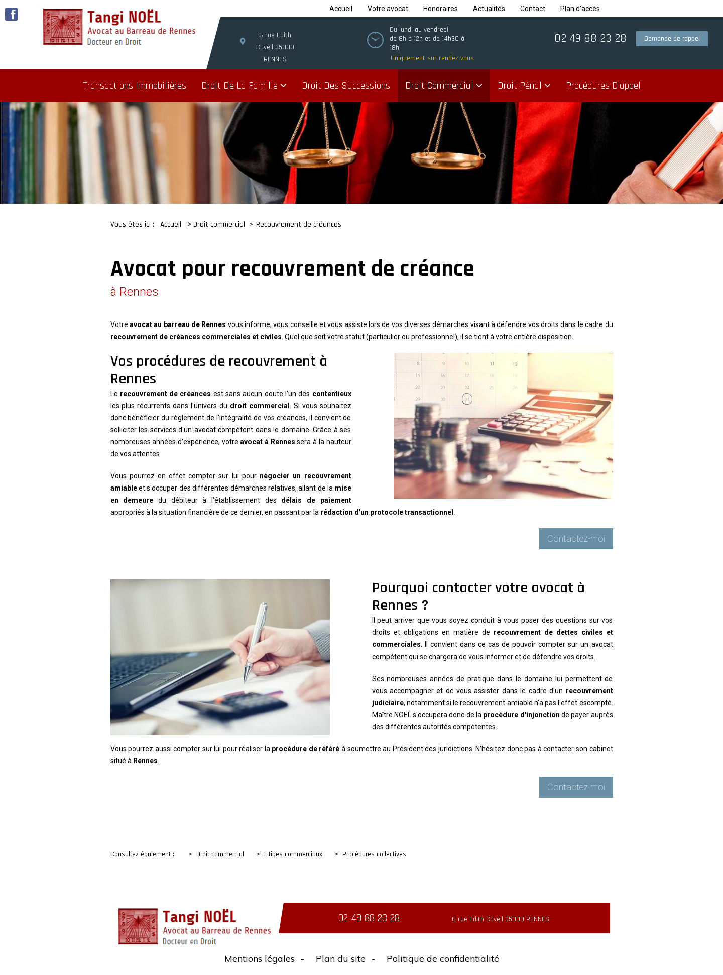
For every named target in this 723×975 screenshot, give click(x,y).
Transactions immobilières (134, 85)
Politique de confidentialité (443, 958)
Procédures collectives (374, 854)
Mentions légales (259, 958)
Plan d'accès (580, 9)
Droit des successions (346, 85)
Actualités (489, 9)
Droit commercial (439, 85)
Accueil (340, 9)
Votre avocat (388, 9)
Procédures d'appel (603, 85)
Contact (532, 9)
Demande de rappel (672, 38)
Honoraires (440, 9)
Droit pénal (520, 85)
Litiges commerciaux (293, 854)
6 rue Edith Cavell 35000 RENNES (275, 47)
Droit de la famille (239, 85)
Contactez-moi (576, 538)
